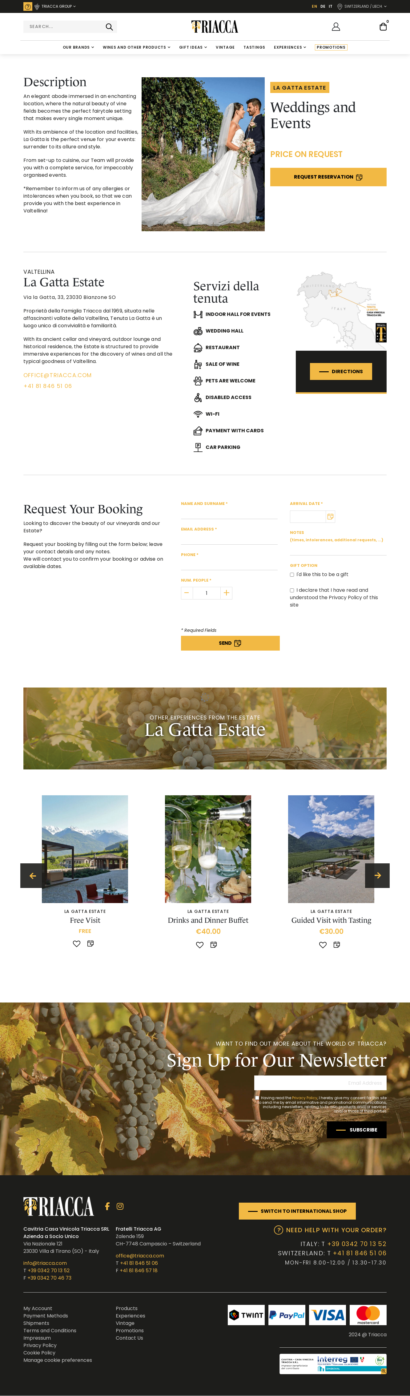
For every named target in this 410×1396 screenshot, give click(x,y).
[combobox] (70, 27)
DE (322, 6)
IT (330, 6)
